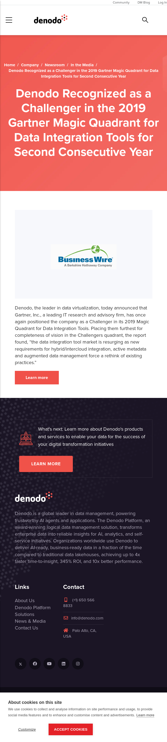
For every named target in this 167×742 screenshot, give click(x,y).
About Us (25, 600)
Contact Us (26, 627)
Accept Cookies (70, 729)
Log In (162, 2)
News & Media (30, 621)
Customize (27, 729)
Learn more (37, 377)
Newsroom (55, 65)
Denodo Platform (33, 607)
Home (9, 65)
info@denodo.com (83, 618)
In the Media (82, 65)
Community (121, 2)
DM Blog (144, 2)
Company (30, 65)
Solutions (24, 614)
